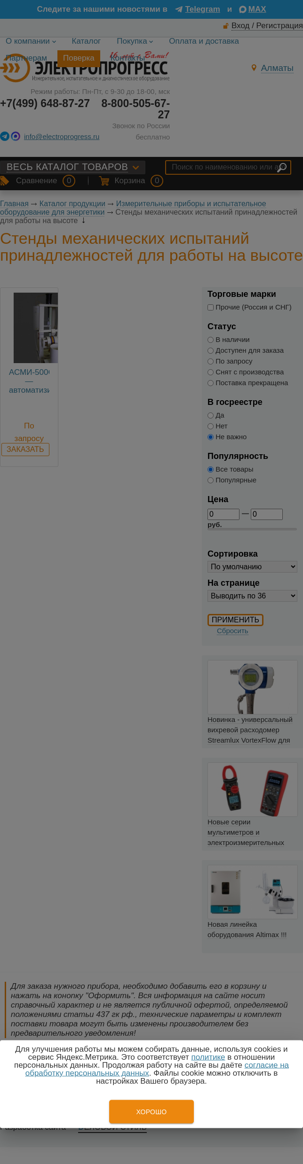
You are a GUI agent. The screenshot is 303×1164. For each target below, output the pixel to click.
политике (208, 1057)
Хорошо (151, 1112)
